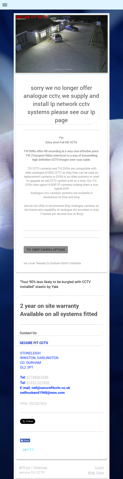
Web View (96, 472)
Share (25, 440)
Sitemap (40, 467)
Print (25, 467)
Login (99, 467)
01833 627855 (38, 382)
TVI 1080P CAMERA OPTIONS (46, 249)
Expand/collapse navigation (61, 5)
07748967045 (37, 377)
